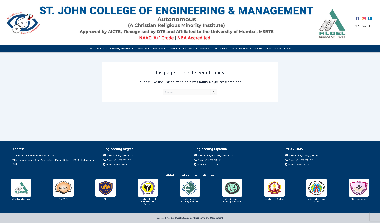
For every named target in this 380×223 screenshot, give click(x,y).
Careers (287, 48)
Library (205, 49)
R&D (224, 49)
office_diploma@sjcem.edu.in (218, 155)
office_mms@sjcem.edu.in (308, 155)
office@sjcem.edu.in (123, 155)
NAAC (363, 25)
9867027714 (302, 164)
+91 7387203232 (123, 159)
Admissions (143, 49)
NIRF (370, 25)
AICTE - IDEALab (273, 48)
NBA (357, 25)
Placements (190, 49)
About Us (101, 49)
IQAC (215, 48)
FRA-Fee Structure (241, 49)
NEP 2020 (258, 48)
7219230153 (211, 164)
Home (89, 48)
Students (174, 49)
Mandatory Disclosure (121, 49)
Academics (159, 49)
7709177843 (120, 164)
